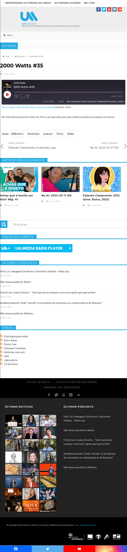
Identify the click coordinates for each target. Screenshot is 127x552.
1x (22, 96)
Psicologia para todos (16, 336)
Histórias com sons (14, 352)
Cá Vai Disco (11, 364)
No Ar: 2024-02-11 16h (57, 195)
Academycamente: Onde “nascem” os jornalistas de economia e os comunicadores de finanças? (51, 302)
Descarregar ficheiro (12, 107)
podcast (48, 133)
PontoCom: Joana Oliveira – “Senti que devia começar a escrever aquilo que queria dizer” (48, 292)
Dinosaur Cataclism (14, 348)
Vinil (6, 356)
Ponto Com (10, 344)
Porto (60, 133)
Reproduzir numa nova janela (39, 107)
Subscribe (48, 101)
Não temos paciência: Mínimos (16, 313)
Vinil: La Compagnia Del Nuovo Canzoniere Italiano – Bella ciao (34, 271)
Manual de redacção (62, 387)
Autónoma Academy (67, 2)
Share (61, 101)
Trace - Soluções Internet (85, 525)
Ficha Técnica (38, 382)
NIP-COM (89, 2)
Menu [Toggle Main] (7, 35)
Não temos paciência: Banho (15, 281)
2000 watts (17, 133)
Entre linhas (10, 340)
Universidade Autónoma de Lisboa (28, 2)
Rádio (70, 133)
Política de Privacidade (76, 382)
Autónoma (33, 133)
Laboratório (10, 360)
